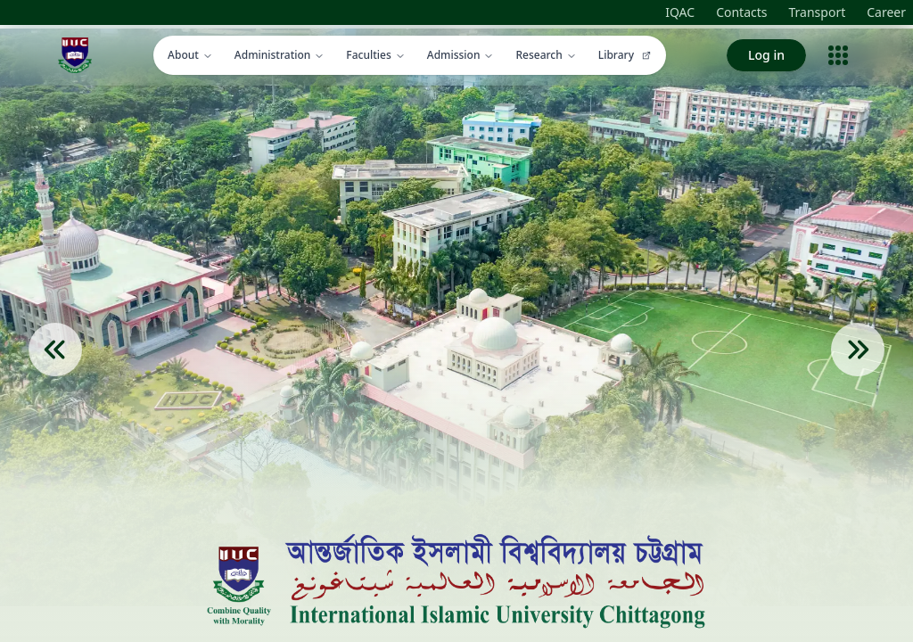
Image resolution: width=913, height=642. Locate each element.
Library (625, 54)
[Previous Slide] (55, 376)
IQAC (680, 12)
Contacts (741, 12)
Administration (279, 54)
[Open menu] (838, 55)
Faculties (375, 54)
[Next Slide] (857, 376)
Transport (817, 12)
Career (886, 12)
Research (545, 54)
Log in (766, 54)
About (190, 54)
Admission (461, 54)
